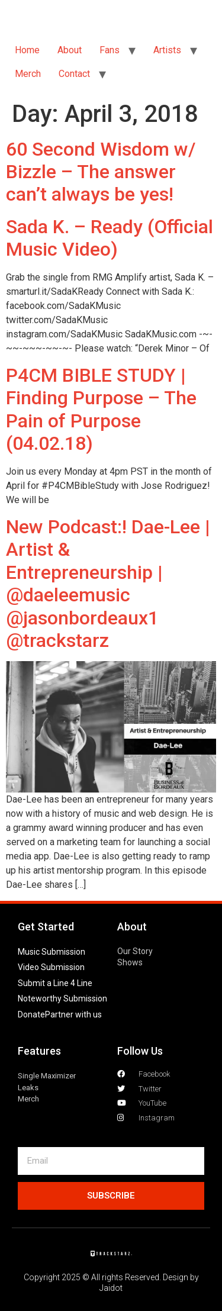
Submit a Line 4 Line (55, 983)
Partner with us (73, 1014)
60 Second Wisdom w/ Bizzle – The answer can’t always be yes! (100, 172)
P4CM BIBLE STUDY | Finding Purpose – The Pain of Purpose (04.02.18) (101, 409)
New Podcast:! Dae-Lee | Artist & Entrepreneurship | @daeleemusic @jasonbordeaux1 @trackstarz (108, 584)
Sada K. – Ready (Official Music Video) (109, 237)
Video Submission (51, 967)
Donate (31, 1014)
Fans (109, 50)
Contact (74, 73)
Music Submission (51, 951)
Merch (28, 73)
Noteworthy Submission (62, 998)
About (69, 50)
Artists (167, 50)
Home (27, 50)
